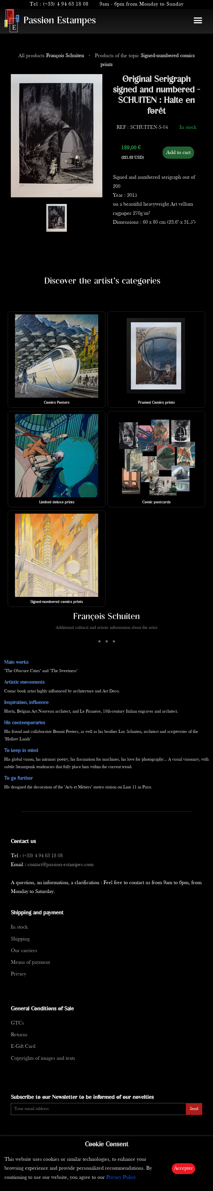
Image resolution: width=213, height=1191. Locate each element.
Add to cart (178, 152)
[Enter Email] (98, 1109)
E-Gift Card (23, 1046)
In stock (19, 927)
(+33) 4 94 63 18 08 (65, 4)
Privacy (18, 974)
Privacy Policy (121, 1177)
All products (51, 56)
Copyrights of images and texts (43, 1058)
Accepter (183, 1168)
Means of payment (30, 962)
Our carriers (24, 950)
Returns (19, 1035)
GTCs (17, 1023)
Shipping (20, 939)
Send (194, 1109)
